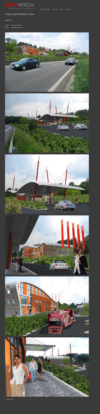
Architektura (45, 9)
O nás (61, 9)
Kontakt (68, 9)
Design (54, 9)
